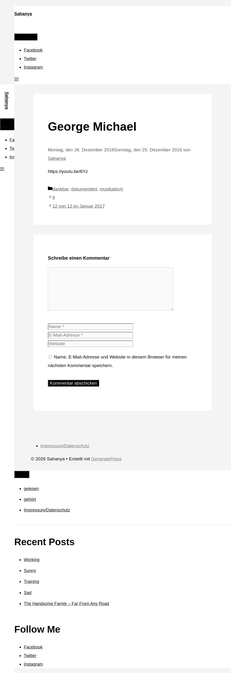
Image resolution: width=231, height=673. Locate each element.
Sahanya (23, 13)
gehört (30, 499)
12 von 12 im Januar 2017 (78, 206)
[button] (16, 80)
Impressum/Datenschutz (64, 445)
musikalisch (111, 188)
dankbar (60, 188)
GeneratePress (106, 458)
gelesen (31, 488)
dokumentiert (84, 188)
